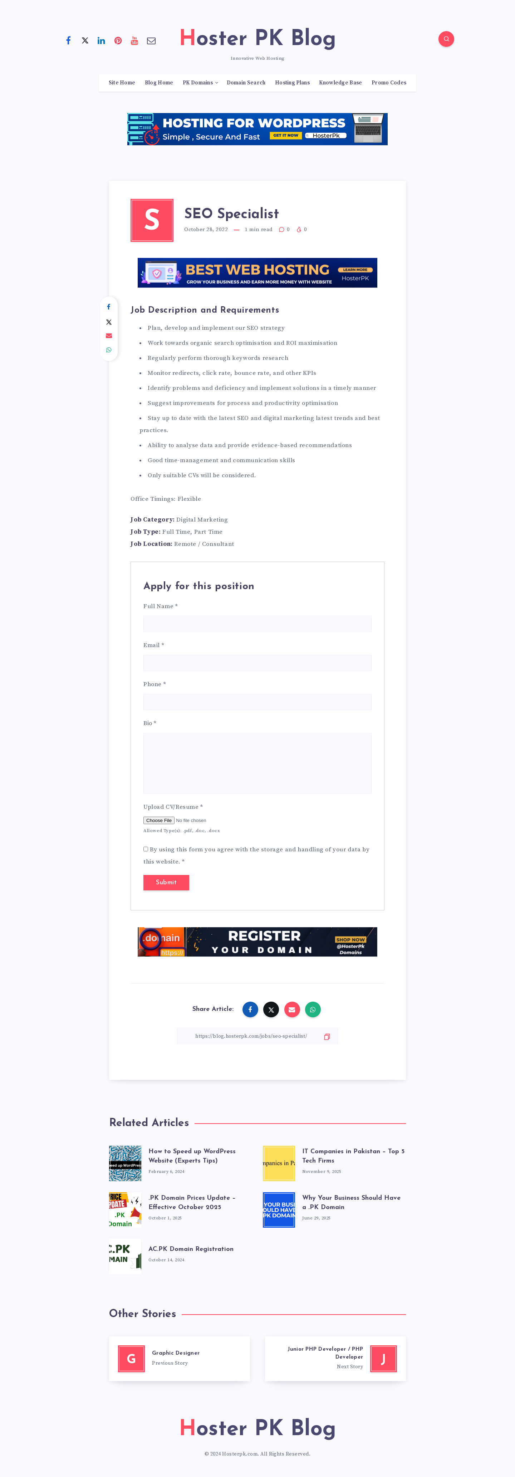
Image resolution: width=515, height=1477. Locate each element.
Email (153, 645)
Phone (154, 684)
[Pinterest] (118, 40)
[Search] (446, 39)
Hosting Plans (292, 83)
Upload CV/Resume (173, 807)
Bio (150, 723)
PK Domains (198, 83)
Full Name (160, 606)
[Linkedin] (101, 40)
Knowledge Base (340, 83)
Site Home (122, 83)
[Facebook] (68, 40)
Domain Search (246, 83)
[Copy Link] (257, 1036)
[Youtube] (135, 40)
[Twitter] (85, 40)
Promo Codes (389, 83)
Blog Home (159, 83)
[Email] (151, 40)
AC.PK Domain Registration (191, 1249)
